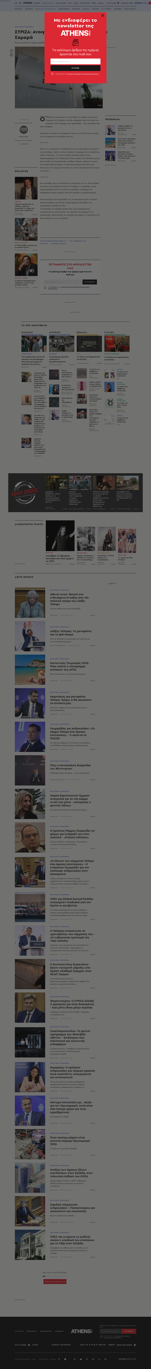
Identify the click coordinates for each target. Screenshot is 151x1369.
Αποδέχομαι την (77, 74)
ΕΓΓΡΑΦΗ (75, 68)
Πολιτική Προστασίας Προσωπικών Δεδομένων (83, 74)
